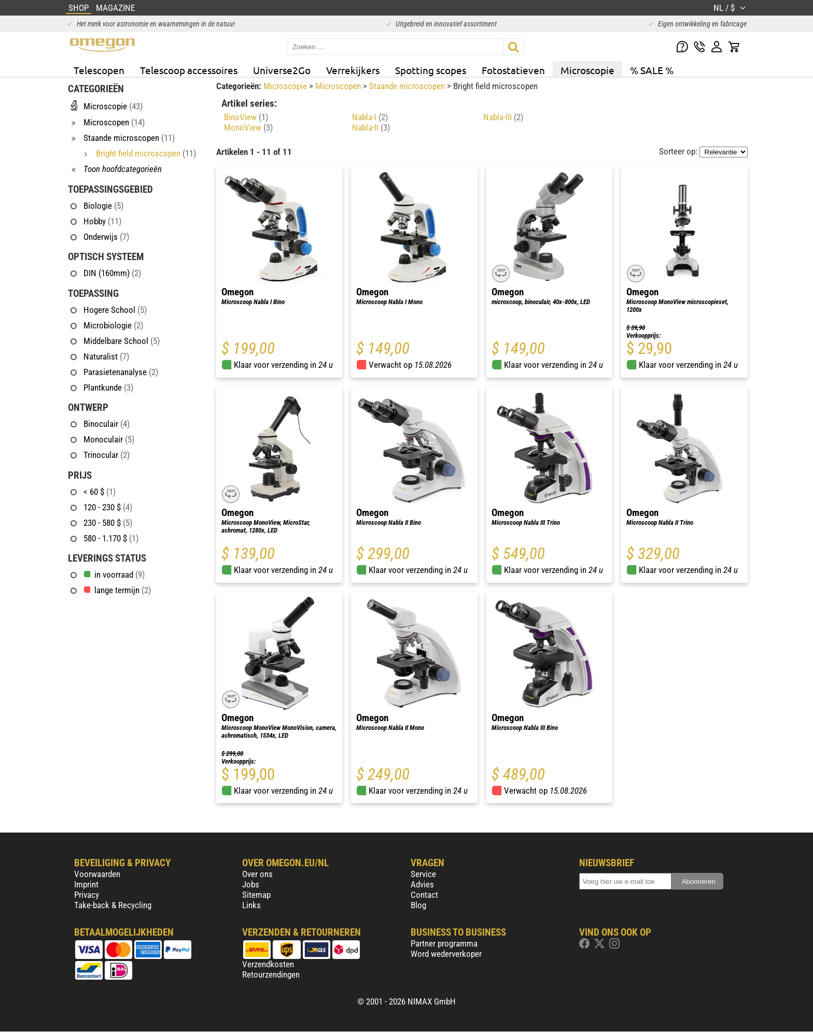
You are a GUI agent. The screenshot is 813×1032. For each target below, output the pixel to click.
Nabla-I (370, 117)
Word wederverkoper (446, 954)
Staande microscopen (408, 86)
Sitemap (256, 895)
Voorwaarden (97, 874)
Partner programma (444, 943)
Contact (424, 895)
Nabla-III (503, 117)
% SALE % (652, 70)
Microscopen (339, 86)
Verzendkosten (268, 964)
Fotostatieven (513, 70)
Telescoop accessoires (188, 70)
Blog (418, 905)
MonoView (248, 127)
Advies (422, 884)
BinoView (246, 117)
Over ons (257, 874)
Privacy (86, 895)
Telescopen (99, 70)
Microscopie (587, 70)
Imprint (86, 884)
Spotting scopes (430, 70)
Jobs (250, 884)
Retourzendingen (271, 974)
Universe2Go (282, 70)
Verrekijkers (353, 70)
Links (251, 905)
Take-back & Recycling (112, 905)
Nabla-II (371, 127)
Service (423, 874)
